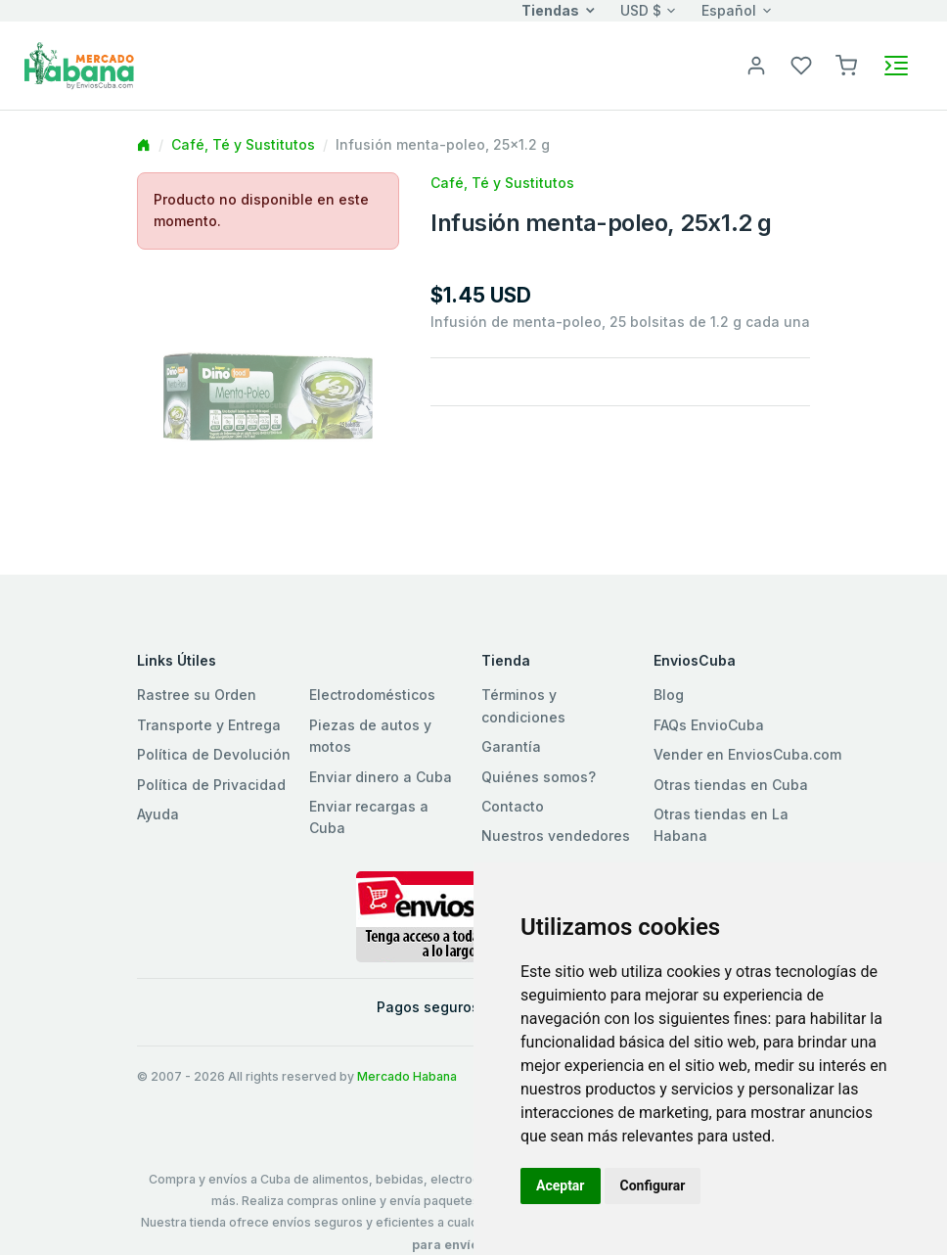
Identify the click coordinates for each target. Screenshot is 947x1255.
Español (728, 10)
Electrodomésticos (372, 694)
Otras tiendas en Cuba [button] (731, 784)
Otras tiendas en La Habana (721, 825)
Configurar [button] (653, 1185)
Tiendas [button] (550, 10)
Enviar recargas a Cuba (368, 817)
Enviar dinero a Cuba (380, 776)
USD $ (640, 10)
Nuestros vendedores (555, 835)
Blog (669, 694)
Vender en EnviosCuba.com (747, 754)
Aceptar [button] (560, 1185)
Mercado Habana (407, 1076)
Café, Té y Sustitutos (243, 144)
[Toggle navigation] (896, 65)
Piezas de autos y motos (370, 736)
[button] (846, 64)
